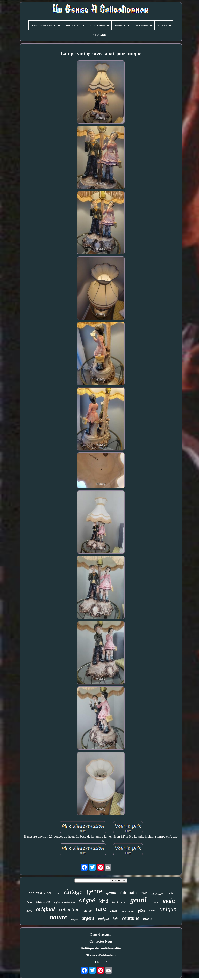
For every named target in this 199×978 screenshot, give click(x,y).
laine (29, 902)
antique (103, 919)
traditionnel (119, 902)
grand (111, 893)
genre (94, 891)
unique (168, 909)
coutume (130, 918)
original (45, 909)
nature (58, 917)
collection (69, 909)
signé (87, 901)
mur (144, 893)
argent (88, 918)
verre (29, 910)
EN (97, 962)
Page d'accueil (100, 934)
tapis (170, 893)
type (57, 893)
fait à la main (127, 911)
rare (101, 908)
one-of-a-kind (40, 893)
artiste (147, 919)
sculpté (155, 902)
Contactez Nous (100, 941)
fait (115, 919)
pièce (141, 910)
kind (103, 901)
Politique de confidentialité (101, 948)
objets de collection (64, 902)
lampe (113, 911)
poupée (74, 919)
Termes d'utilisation (101, 955)
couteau (43, 901)
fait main (128, 892)
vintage (72, 891)
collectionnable (157, 894)
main (169, 900)
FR (104, 962)
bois (152, 910)
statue (88, 910)
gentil (138, 900)
